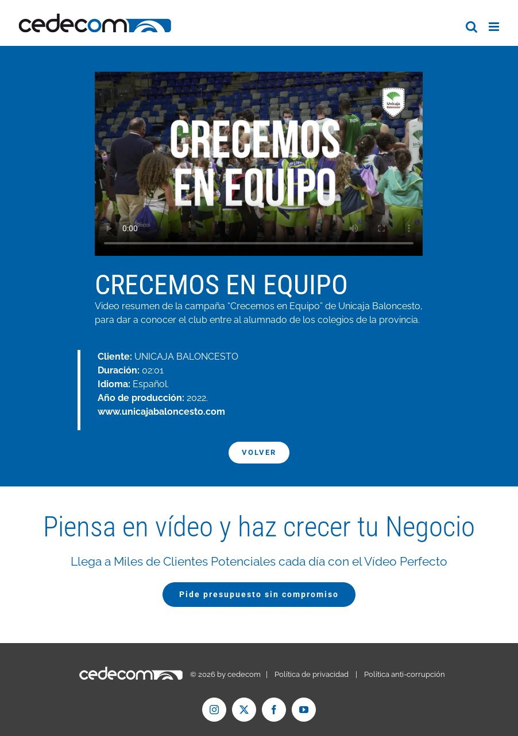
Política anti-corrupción (404, 674)
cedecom (244, 674)
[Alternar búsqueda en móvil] (471, 27)
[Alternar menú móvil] (495, 27)
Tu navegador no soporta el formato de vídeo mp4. (259, 164)
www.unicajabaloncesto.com (161, 411)
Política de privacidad (312, 674)
